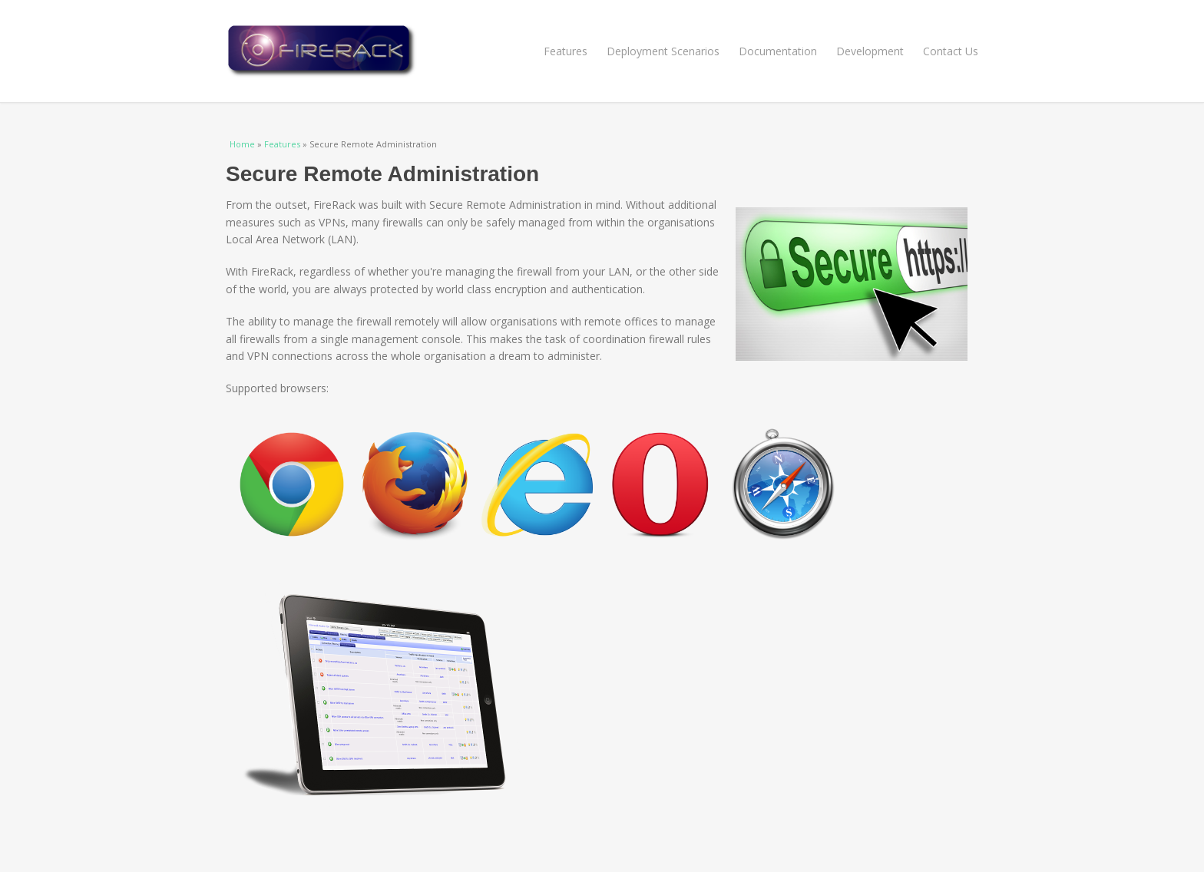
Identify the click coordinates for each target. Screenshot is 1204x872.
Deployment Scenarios (663, 51)
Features (565, 51)
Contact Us (950, 51)
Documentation (778, 51)
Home (242, 144)
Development (870, 51)
